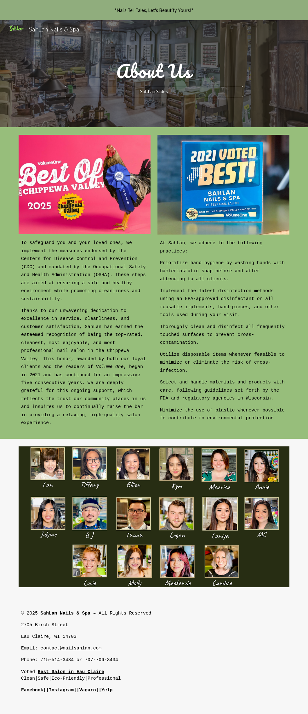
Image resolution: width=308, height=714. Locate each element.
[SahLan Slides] (154, 91)
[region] (154, 10)
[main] (154, 68)
